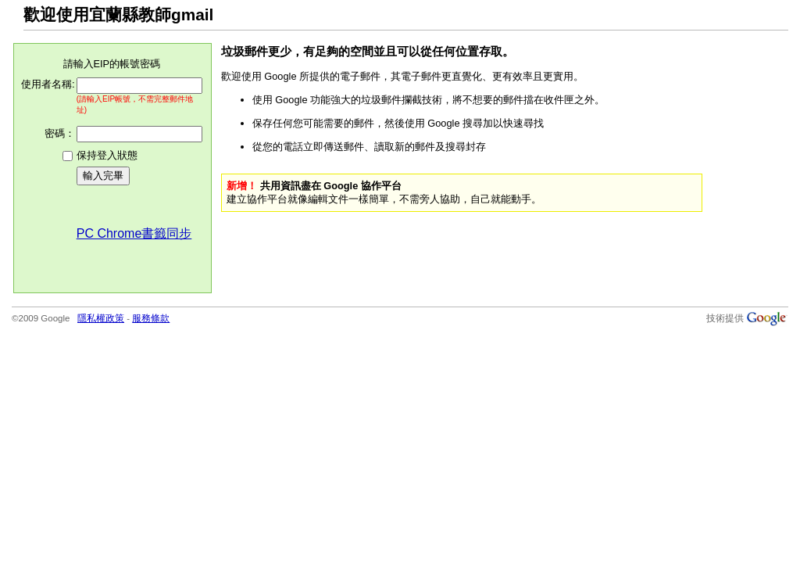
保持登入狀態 (107, 155)
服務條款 (151, 318)
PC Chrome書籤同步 (134, 233)
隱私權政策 (100, 318)
